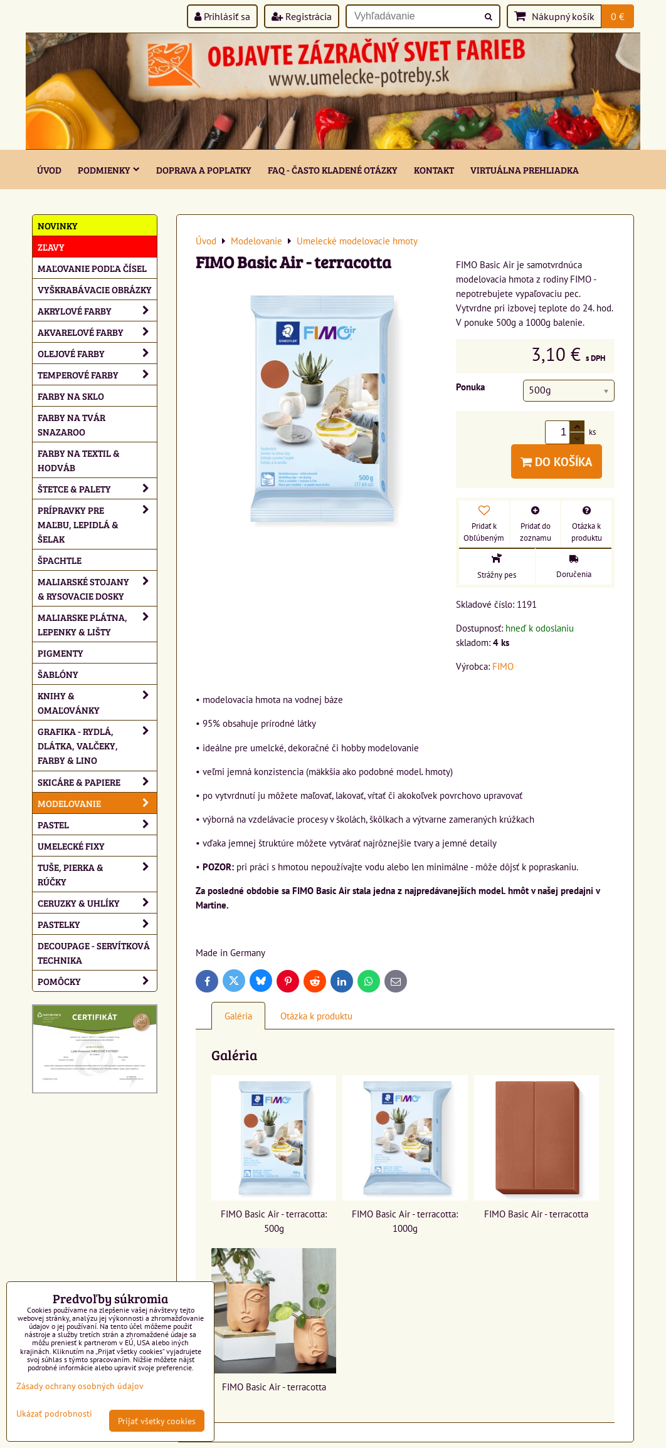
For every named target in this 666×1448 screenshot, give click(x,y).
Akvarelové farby (97, 331)
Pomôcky (97, 981)
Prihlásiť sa (222, 16)
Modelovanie (97, 803)
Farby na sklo (71, 395)
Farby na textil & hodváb (79, 460)
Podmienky (109, 169)
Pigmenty (60, 652)
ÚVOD (49, 169)
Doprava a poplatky (203, 169)
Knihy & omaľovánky (97, 702)
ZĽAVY (51, 246)
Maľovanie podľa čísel (92, 267)
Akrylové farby (97, 310)
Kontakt (434, 169)
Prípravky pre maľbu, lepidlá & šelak (97, 524)
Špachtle (60, 559)
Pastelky (97, 924)
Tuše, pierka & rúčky (97, 874)
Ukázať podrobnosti (54, 1414)
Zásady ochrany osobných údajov (80, 1386)
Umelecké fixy (71, 845)
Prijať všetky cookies (157, 1421)
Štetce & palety (97, 488)
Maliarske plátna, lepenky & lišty (97, 624)
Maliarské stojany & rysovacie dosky (97, 588)
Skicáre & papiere (97, 781)
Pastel (97, 824)
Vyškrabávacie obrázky (95, 289)
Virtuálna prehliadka (524, 169)
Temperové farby (97, 374)
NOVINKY (58, 225)
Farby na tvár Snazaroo (71, 424)
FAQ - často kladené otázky (333, 169)
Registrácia (302, 16)
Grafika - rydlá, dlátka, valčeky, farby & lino (97, 745)
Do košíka (557, 461)
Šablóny (58, 673)
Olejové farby (97, 353)
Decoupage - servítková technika (94, 952)
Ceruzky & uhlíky (97, 902)
